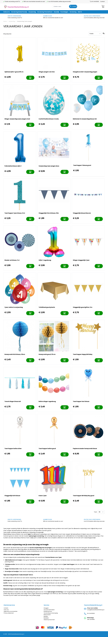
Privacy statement (9, 613)
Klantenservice (48, 611)
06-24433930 (91, 613)
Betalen (46, 616)
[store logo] (16, 6)
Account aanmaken (49, 610)
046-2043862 (91, 619)
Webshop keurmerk (49, 619)
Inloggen (46, 608)
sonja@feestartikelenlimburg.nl (95, 610)
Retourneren (47, 614)
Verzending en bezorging (51, 613)
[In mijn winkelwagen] (30, 78)
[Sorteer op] (95, 33)
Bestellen (46, 618)
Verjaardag (12, 21)
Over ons (6, 610)
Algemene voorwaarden (10, 611)
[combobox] (64, 6)
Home (5, 21)
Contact (102, 1)
